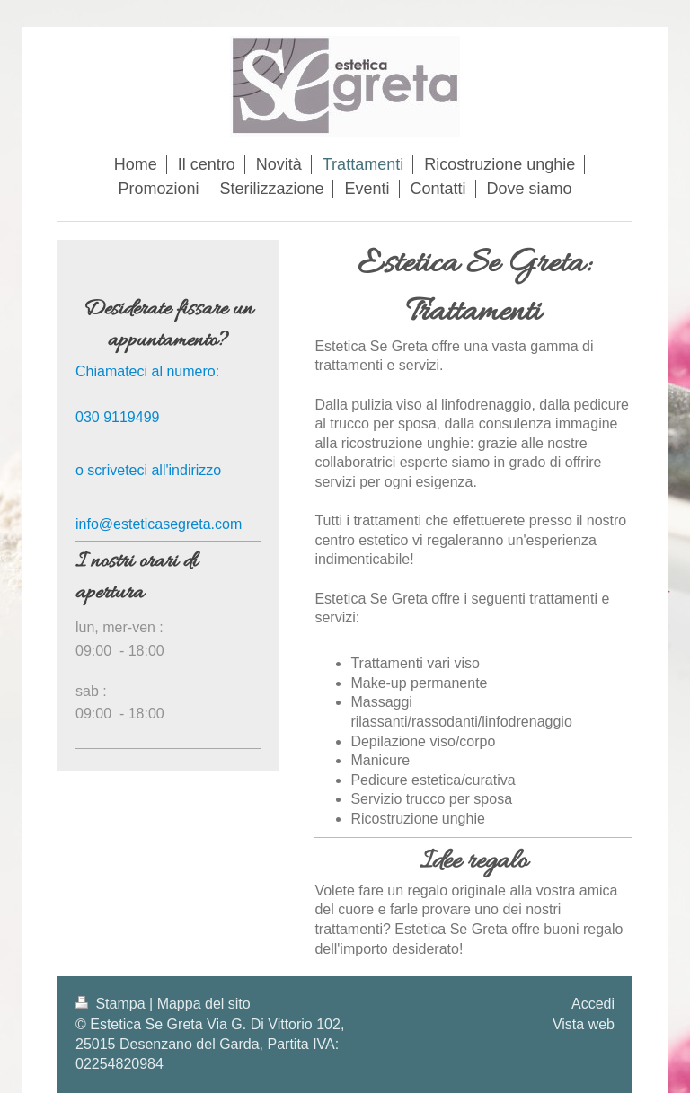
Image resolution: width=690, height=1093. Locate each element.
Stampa (112, 1003)
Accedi (593, 1003)
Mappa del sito (204, 1003)
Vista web (584, 1024)
